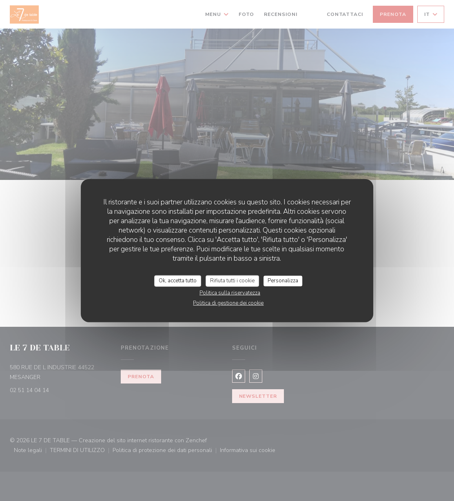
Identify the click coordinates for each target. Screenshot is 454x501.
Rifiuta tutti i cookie (232, 280)
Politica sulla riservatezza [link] (229, 292)
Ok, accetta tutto (178, 280)
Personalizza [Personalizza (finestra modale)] (283, 280)
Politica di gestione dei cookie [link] (228, 302)
